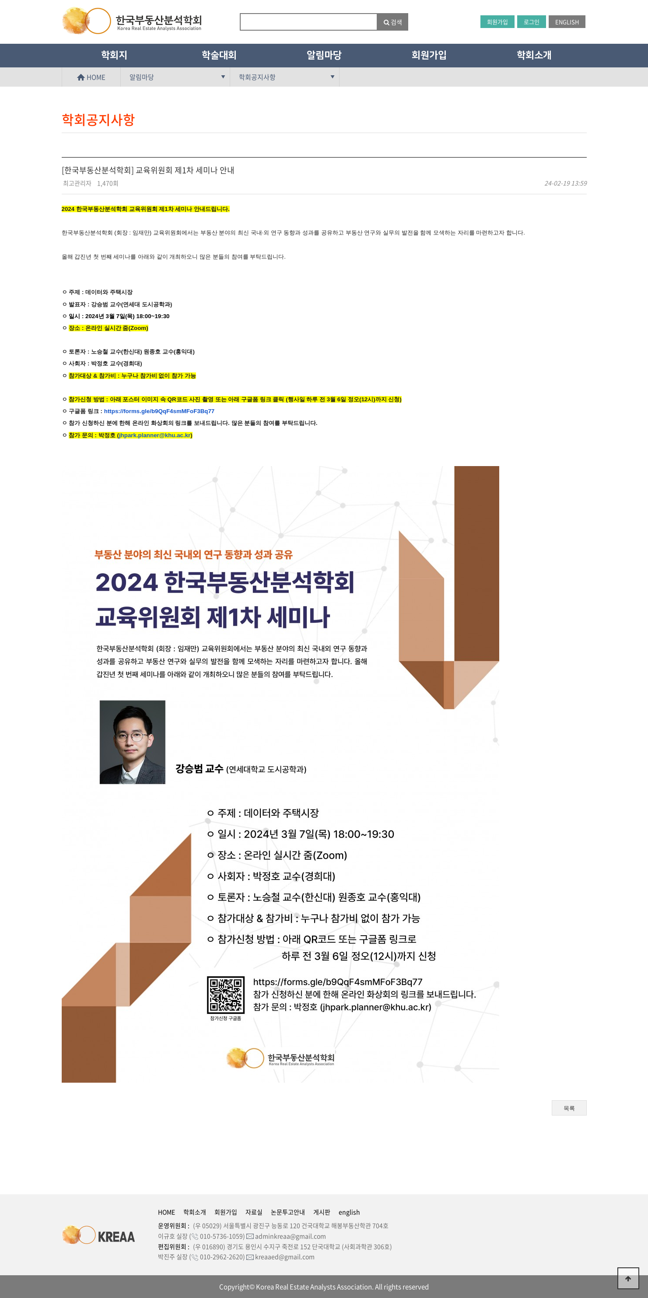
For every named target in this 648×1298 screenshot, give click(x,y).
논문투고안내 (288, 1211)
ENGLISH (567, 22)
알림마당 (324, 55)
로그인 (531, 22)
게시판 (321, 1211)
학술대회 (219, 55)
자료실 (254, 1211)
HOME (91, 77)
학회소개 (534, 55)
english (349, 1211)
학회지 (114, 55)
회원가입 (497, 22)
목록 (569, 1108)
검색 (393, 22)
